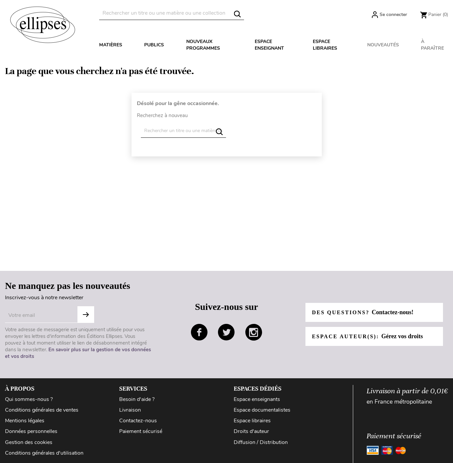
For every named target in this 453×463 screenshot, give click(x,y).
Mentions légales (24, 420)
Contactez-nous (138, 420)
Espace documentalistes (262, 410)
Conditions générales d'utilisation (44, 453)
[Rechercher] (171, 13)
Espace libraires (325, 44)
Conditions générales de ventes (41, 410)
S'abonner (85, 314)
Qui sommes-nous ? (29, 399)
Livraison (130, 410)
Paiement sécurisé (140, 431)
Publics (154, 45)
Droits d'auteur (251, 431)
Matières (110, 45)
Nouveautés (383, 45)
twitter (226, 332)
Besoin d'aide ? (137, 399)
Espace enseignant (269, 44)
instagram (253, 332)
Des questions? (363, 312)
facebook (199, 332)
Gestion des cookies (28, 442)
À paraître (432, 44)
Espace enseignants (257, 399)
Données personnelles (31, 431)
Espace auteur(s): (367, 336)
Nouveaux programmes (203, 44)
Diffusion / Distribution (261, 442)
